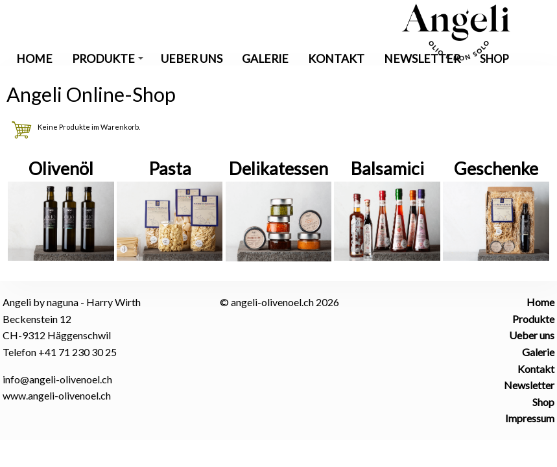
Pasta (169, 168)
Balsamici (387, 168)
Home (34, 59)
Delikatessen (278, 168)
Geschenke (496, 168)
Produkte (107, 59)
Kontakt (336, 59)
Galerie (265, 59)
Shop (494, 59)
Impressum (529, 418)
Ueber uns (191, 59)
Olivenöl (61, 168)
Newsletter (422, 59)
